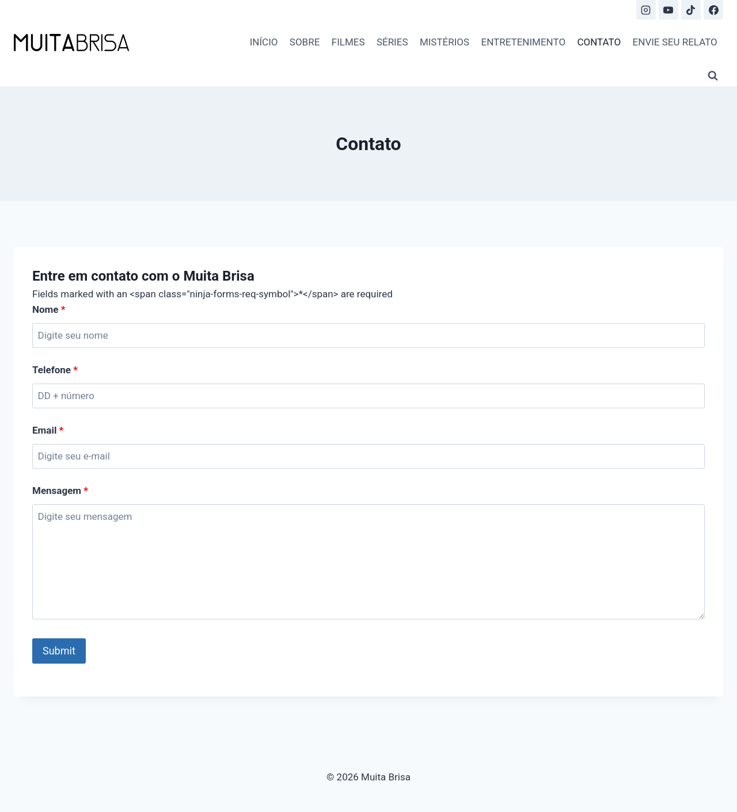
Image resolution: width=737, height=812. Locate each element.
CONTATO (599, 42)
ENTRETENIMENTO (523, 42)
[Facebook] (713, 10)
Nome (48, 309)
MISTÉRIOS (444, 42)
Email (47, 430)
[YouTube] (668, 10)
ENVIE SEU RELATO (675, 42)
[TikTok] (691, 10)
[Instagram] (646, 10)
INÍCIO (264, 42)
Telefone (55, 370)
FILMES (348, 42)
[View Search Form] (712, 76)
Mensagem (60, 490)
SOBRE (305, 42)
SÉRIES (392, 42)
